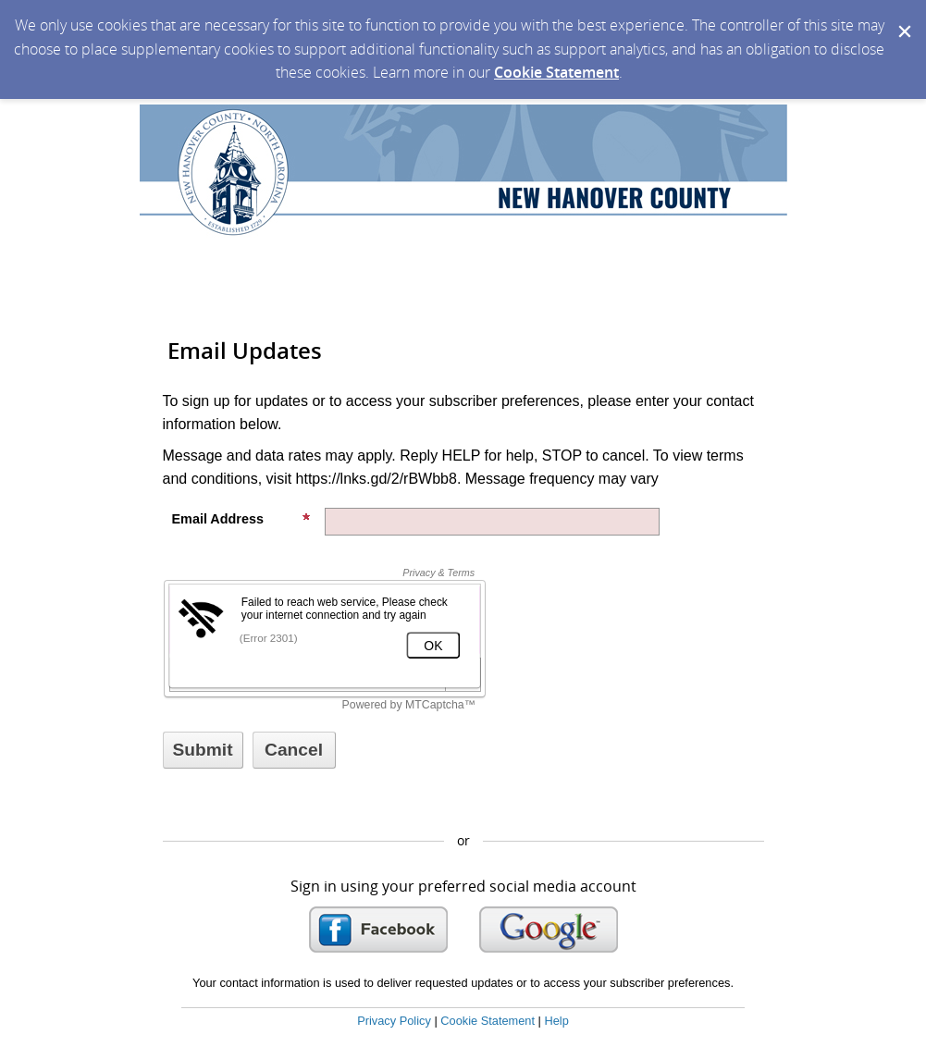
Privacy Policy (394, 1021)
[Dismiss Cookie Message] (903, 17)
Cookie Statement (556, 72)
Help (556, 1021)
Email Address (241, 518)
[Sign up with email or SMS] (203, 750)
